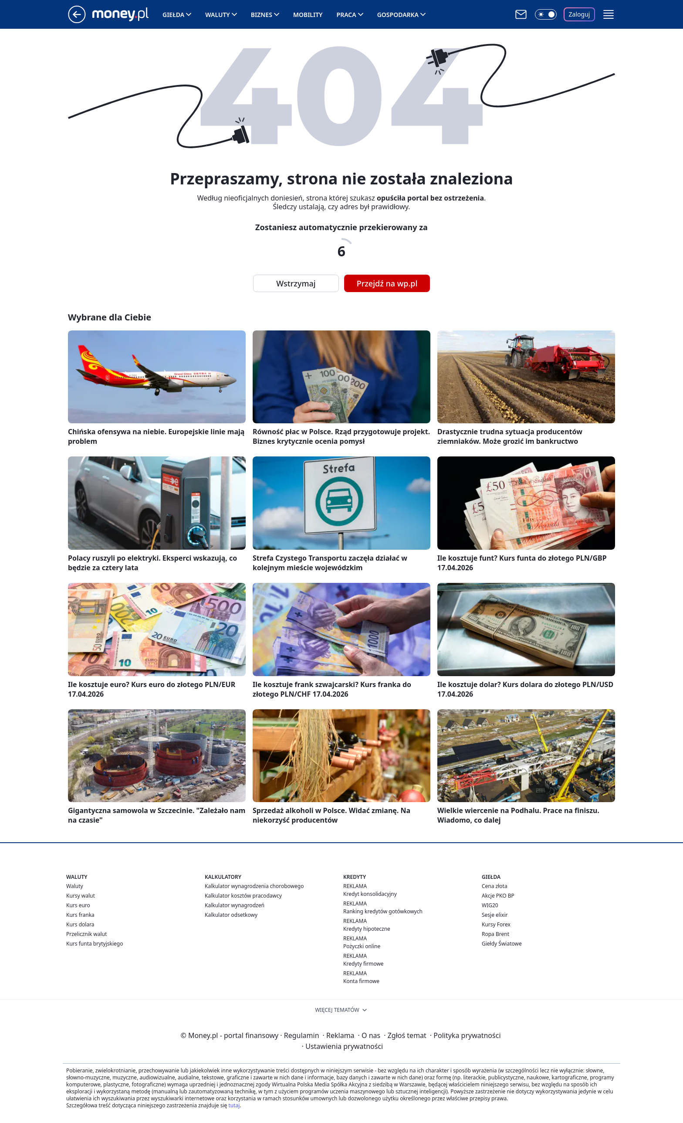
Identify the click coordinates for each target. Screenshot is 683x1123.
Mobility (308, 14)
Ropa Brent (495, 934)
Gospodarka (398, 14)
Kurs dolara (80, 924)
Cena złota (494, 886)
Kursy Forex (496, 924)
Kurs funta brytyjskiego (94, 943)
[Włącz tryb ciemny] (546, 14)
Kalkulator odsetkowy (231, 915)
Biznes (261, 14)
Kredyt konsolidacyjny (370, 894)
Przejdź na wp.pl (387, 283)
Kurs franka (80, 915)
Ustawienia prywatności (342, 1046)
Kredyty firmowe (363, 963)
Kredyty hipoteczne (366, 928)
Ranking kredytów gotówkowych (383, 911)
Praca (346, 14)
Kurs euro (78, 905)
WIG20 (490, 905)
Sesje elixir (494, 915)
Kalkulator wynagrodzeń (234, 905)
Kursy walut (80, 895)
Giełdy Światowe (502, 943)
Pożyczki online (361, 946)
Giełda (173, 14)
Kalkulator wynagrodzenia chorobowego (254, 886)
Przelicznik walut (86, 934)
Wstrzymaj (295, 283)
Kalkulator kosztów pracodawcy (243, 895)
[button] (608, 14)
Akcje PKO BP (498, 895)
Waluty (217, 14)
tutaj (234, 1105)
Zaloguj (579, 14)
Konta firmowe (361, 981)
